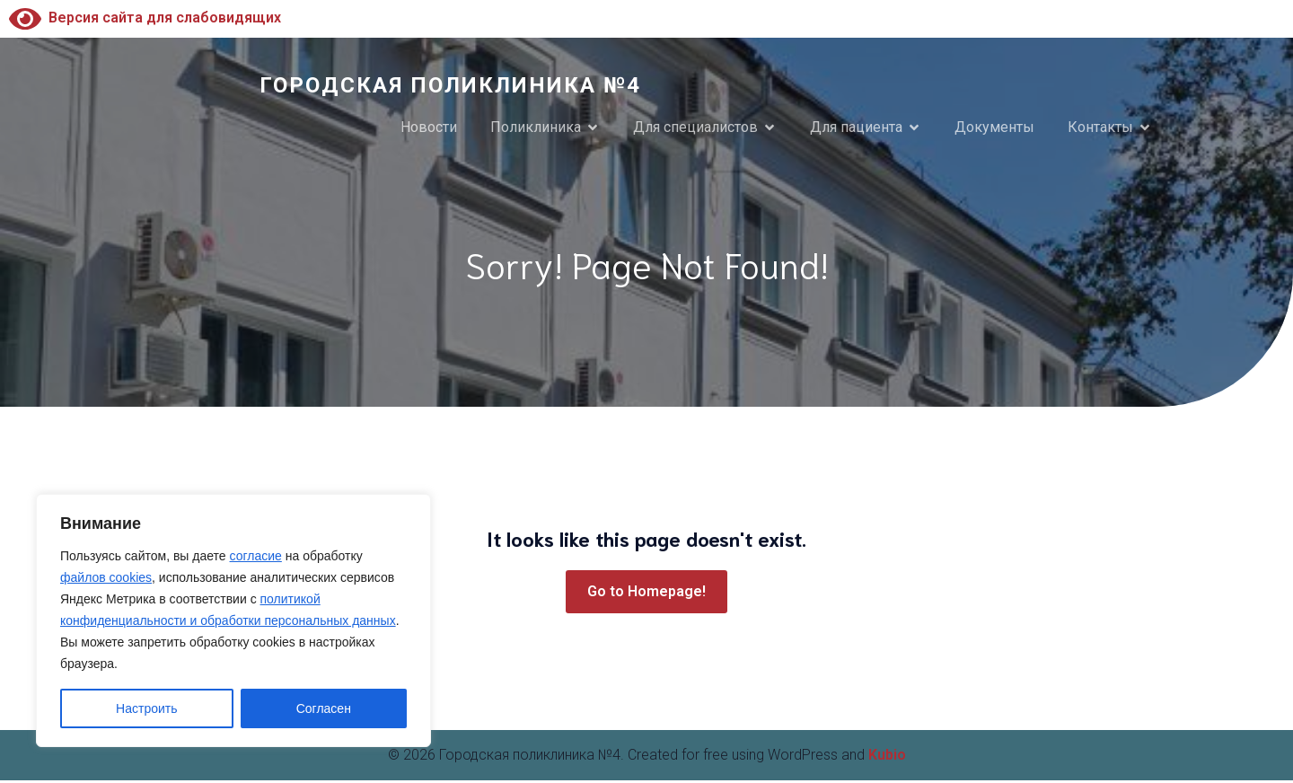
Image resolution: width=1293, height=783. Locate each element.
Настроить (146, 708)
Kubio (887, 757)
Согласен (323, 708)
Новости (428, 128)
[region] (233, 620)
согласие (256, 556)
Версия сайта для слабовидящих (145, 17)
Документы (994, 128)
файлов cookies (106, 577)
